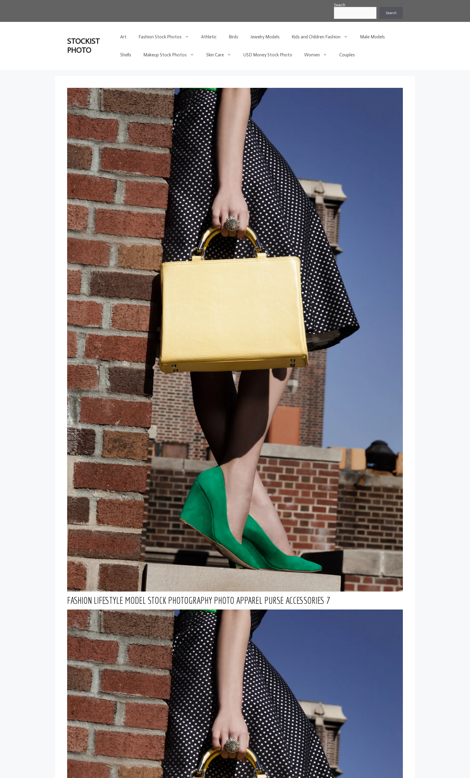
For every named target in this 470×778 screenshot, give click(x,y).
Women (318, 55)
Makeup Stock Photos (171, 55)
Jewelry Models (265, 37)
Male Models (372, 37)
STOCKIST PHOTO (83, 46)
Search (339, 5)
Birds (233, 37)
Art (123, 37)
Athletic (209, 37)
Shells (125, 55)
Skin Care (221, 55)
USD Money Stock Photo (267, 55)
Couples (347, 55)
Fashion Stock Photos (166, 37)
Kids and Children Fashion (323, 37)
